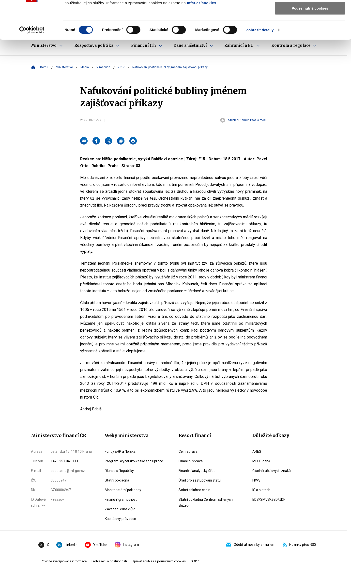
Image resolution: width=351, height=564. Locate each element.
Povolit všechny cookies (310, 12)
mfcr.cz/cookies (201, 35)
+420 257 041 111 (64, 461)
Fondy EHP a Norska (120, 451)
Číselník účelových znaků (271, 471)
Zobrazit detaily (260, 63)
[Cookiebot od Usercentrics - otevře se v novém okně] (31, 62)
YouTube (96, 545)
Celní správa (188, 451)
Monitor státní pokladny (123, 490)
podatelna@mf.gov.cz (68, 471)
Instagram (127, 545)
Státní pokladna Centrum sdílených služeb (206, 502)
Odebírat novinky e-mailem (250, 545)
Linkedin (66, 545)
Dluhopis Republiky (119, 471)
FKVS (256, 480)
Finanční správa (191, 461)
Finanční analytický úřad (197, 471)
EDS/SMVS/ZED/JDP (269, 499)
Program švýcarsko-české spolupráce (134, 461)
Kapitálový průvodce (120, 519)
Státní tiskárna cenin (194, 490)
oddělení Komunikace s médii (247, 120)
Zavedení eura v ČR (120, 509)
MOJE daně (261, 461)
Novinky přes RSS (299, 545)
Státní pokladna (117, 480)
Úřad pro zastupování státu (200, 480)
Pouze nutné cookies (309, 41)
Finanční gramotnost (121, 499)
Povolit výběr (309, 27)
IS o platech (261, 490)
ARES (256, 451)
